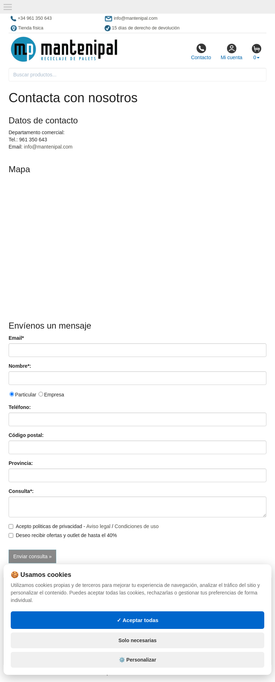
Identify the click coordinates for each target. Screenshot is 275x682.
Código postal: (26, 435)
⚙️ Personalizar (137, 660)
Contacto (201, 51)
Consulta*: (21, 491)
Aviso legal (98, 526)
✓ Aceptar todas (138, 620)
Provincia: (21, 463)
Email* (16, 338)
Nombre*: (20, 366)
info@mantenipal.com (48, 147)
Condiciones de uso (137, 526)
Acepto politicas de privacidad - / (84, 526)
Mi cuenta (231, 51)
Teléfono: (20, 407)
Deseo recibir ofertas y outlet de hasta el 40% (63, 535)
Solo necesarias (138, 640)
